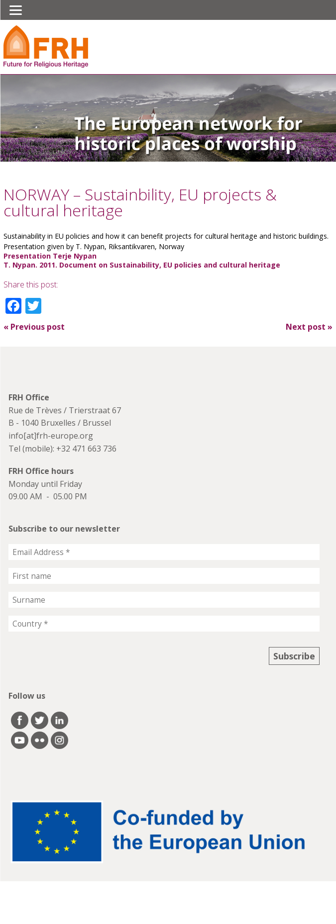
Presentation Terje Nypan (50, 256)
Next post (309, 326)
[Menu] (15, 9)
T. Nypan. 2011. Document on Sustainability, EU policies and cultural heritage (141, 265)
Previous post (34, 326)
